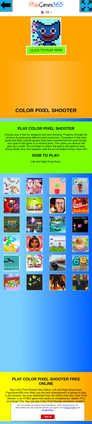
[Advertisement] (46, 83)
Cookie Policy (47, 410)
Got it (47, 416)
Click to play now (46, 50)
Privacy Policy (70, 408)
